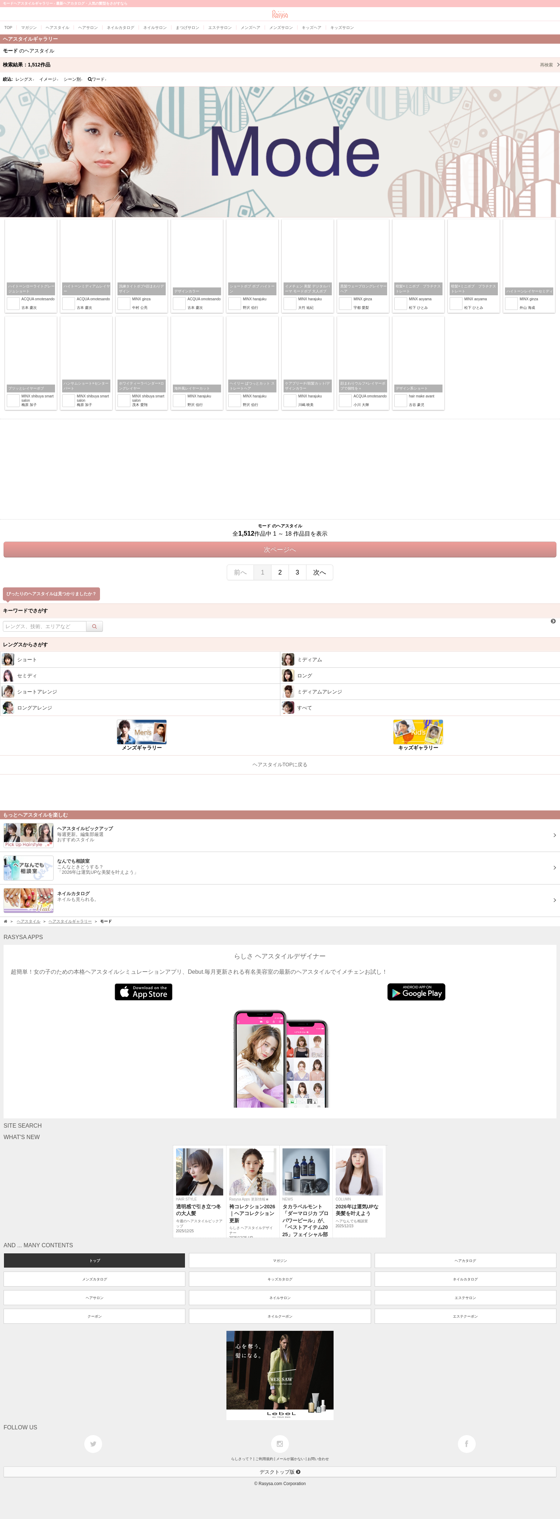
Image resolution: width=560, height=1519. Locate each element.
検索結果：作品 (281, 64)
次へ (319, 572)
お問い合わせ (318, 1459)
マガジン (280, 1261)
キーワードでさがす (25, 610)
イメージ (49, 79)
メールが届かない (290, 1459)
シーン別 (73, 79)
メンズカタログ (94, 1279)
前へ (240, 572)
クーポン (95, 1316)
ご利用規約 (264, 1459)
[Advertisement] (280, 469)
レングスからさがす (25, 644)
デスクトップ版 (280, 1472)
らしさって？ (241, 1459)
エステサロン (465, 1298)
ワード (97, 79)
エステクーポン (465, 1316)
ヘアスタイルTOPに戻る (280, 764)
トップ (94, 1261)
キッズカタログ (280, 1279)
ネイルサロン (280, 1298)
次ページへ (280, 549)
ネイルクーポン (280, 1316)
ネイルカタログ (465, 1279)
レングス (25, 79)
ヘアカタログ (465, 1261)
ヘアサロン (95, 1298)
